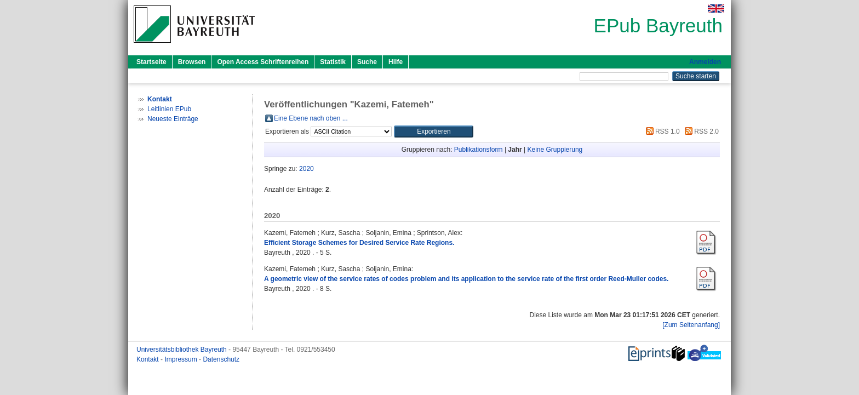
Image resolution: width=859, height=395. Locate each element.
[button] (433, 131)
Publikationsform (478, 149)
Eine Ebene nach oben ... (311, 118)
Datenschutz (221, 359)
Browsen (192, 62)
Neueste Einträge (172, 119)
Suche (367, 62)
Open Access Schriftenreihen (262, 62)
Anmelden (705, 62)
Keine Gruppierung (555, 149)
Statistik (333, 62)
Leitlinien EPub (169, 109)
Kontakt (148, 359)
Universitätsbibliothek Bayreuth (182, 349)
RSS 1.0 (661, 131)
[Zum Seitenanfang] (691, 325)
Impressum (181, 359)
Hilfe (395, 62)
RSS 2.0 (700, 131)
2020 (306, 169)
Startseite (151, 62)
